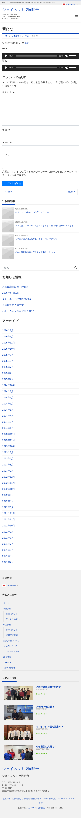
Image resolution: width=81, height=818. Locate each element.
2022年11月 (8, 483)
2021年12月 (8, 513)
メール (7, 142)
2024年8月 (8, 391)
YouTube (7, 662)
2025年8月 (8, 361)
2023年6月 (8, 458)
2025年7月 (8, 367)
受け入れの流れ (13, 619)
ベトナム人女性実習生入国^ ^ (18, 311)
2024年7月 (8, 397)
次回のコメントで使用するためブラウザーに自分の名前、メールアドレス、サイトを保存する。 (40, 173)
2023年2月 (8, 470)
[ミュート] (66, 55)
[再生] (6, 55)
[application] (40, 56)
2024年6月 (8, 403)
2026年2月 (8, 330)
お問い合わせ (9, 668)
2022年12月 (8, 477)
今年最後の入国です (13, 305)
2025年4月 (8, 373)
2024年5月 (8, 409)
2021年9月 (8, 531)
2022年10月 (8, 489)
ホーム (6, 603)
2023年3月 (8, 464)
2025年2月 (8, 379)
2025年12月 (8, 342)
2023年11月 (8, 440)
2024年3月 (8, 422)
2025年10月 (8, 348)
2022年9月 (8, 495)
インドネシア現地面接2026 (16, 299)
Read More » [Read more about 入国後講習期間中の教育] (41, 694)
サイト (5, 155)
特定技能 (7, 624)
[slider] (36, 56)
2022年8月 (8, 501)
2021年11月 (8, 519)
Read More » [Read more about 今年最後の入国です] (41, 754)
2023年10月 (8, 446)
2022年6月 (8, 507)
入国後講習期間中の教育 (15, 286)
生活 (26, 43)
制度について (12, 614)
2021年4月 (8, 562)
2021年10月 (8, 525)
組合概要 (7, 657)
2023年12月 (8, 434)
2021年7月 (8, 544)
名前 (6, 129)
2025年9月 (8, 355)
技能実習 (7, 609)
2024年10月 (8, 385)
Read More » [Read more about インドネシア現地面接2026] (41, 734)
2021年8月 (8, 538)
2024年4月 (8, 416)
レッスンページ (10, 646)
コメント (8, 92)
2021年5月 (8, 556)
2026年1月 (8, 336)
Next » (71, 191)
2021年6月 (8, 550)
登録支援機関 (12, 635)
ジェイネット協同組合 (20, 10)
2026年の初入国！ (12, 293)
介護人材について (11, 640)
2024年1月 (8, 428)
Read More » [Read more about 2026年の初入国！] (41, 714)
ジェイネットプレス (12, 651)
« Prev (8, 191)
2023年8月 (8, 452)
